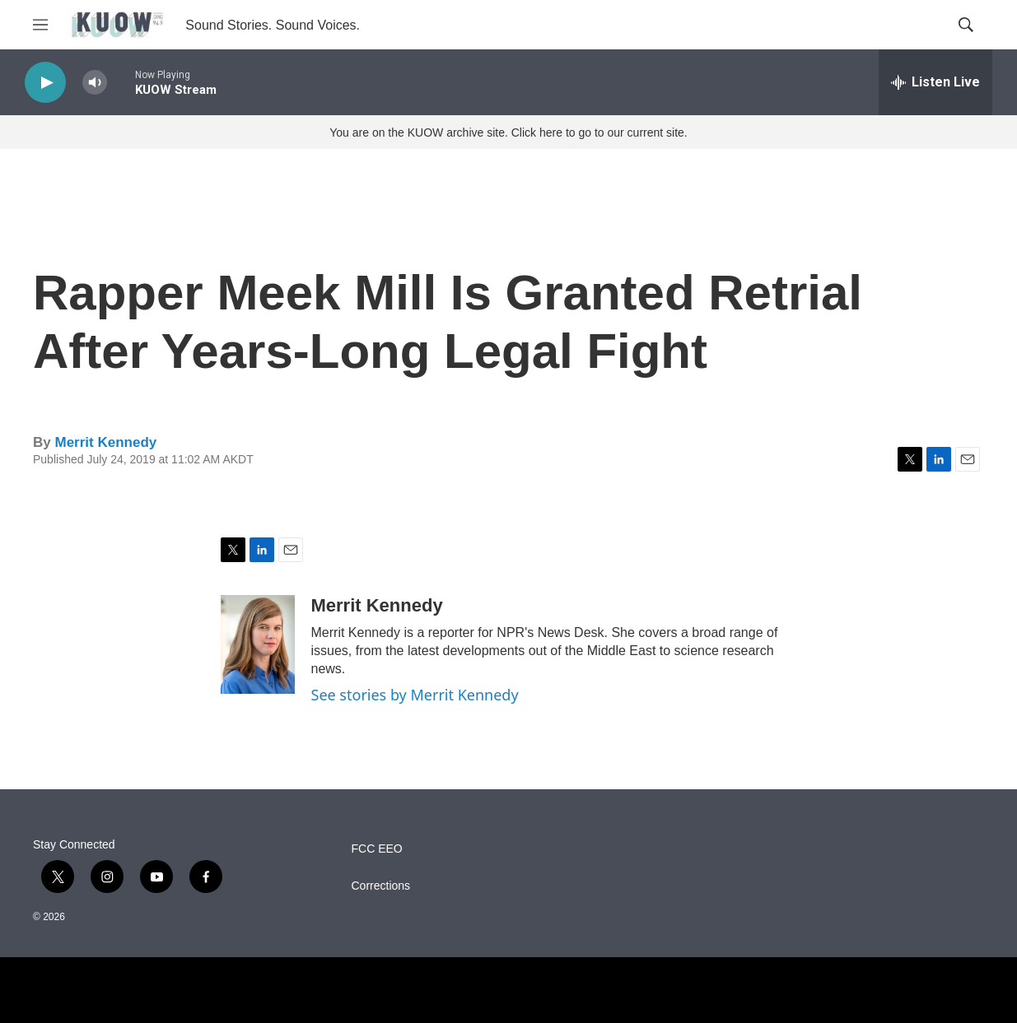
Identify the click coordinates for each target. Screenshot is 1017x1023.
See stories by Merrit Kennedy (415, 694)
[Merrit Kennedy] (258, 644)
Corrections (381, 886)
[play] (45, 82)
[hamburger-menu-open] (40, 24)
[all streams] (935, 82)
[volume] (95, 82)
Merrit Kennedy (105, 442)
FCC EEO (377, 849)
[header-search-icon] (966, 24)
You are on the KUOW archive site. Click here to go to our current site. (508, 132)
